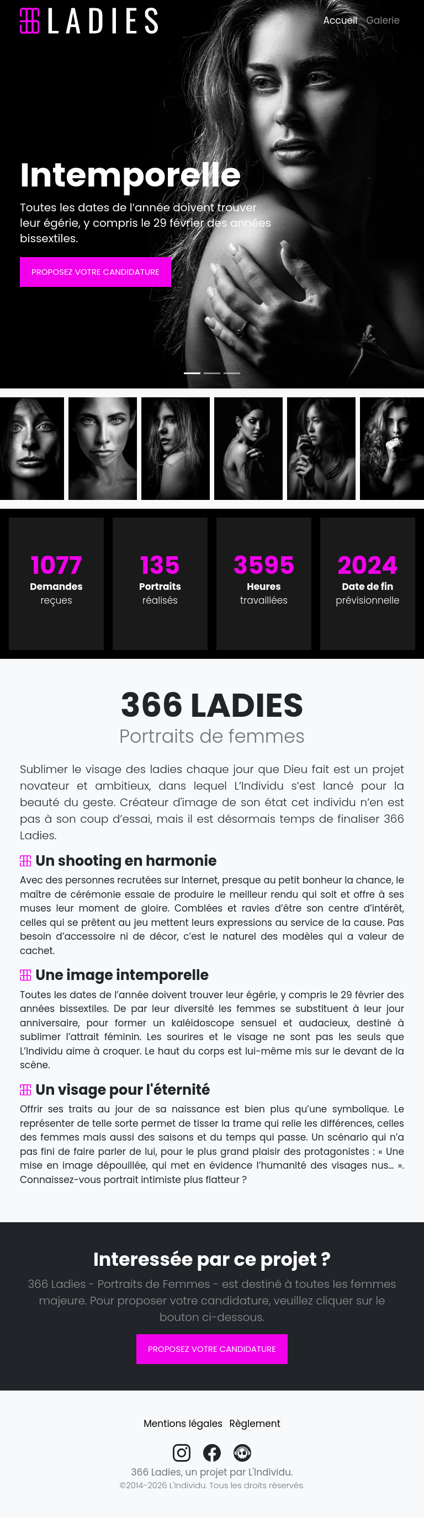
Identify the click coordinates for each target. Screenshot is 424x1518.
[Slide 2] (212, 373)
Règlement (255, 1423)
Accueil (341, 20)
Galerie (383, 20)
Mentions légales (183, 1423)
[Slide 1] (192, 373)
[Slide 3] (232, 373)
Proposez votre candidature (95, 272)
